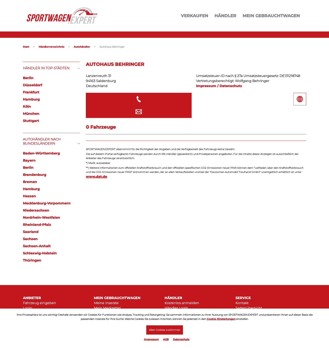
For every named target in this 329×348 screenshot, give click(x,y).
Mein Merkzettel (107, 308)
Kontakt (241, 303)
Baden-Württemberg (41, 153)
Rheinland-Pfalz (37, 225)
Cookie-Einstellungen (221, 318)
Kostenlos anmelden (181, 303)
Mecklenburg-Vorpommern (46, 203)
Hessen (29, 196)
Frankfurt (31, 92)
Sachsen (30, 239)
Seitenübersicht (248, 308)
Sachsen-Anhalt (37, 246)
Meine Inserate (106, 303)
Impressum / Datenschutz (219, 86)
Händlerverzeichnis (51, 46)
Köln (27, 107)
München (31, 114)
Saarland (30, 232)
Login (27, 308)
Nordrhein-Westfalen (41, 218)
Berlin (28, 78)
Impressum (151, 339)
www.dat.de (96, 164)
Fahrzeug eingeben (39, 303)
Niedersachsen (36, 210)
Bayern (29, 160)
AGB (166, 339)
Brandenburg (34, 175)
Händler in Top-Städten (46, 68)
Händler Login (176, 308)
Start (26, 46)
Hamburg (31, 99)
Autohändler (82, 46)
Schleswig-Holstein (40, 253)
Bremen (30, 182)
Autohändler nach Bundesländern (42, 141)
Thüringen (32, 260)
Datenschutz (181, 339)
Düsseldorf (32, 85)
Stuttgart (31, 121)
